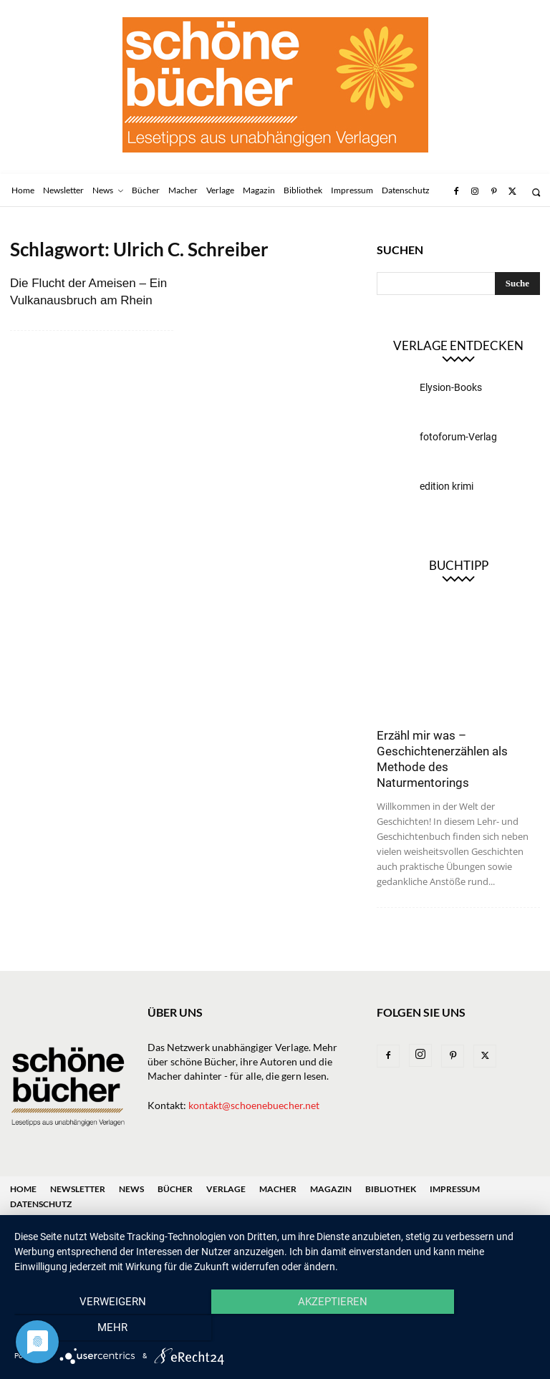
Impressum (455, 1189)
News (131, 1189)
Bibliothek (390, 1189)
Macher (277, 1189)
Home (23, 1189)
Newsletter (77, 1189)
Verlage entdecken (458, 345)
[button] (536, 192)
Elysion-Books (451, 387)
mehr (458, 1329)
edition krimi (446, 486)
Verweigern (92, 1329)
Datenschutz (41, 1204)
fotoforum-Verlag (458, 436)
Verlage (226, 1189)
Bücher (175, 1189)
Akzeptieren (274, 1329)
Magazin (331, 1189)
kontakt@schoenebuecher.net (253, 1105)
